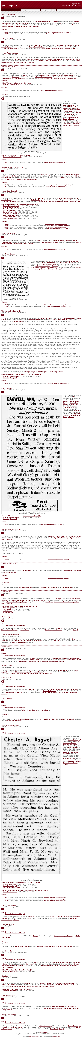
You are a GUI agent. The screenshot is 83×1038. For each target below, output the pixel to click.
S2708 (6, 90)
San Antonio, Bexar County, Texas (12, 48)
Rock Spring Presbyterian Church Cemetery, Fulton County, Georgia (41, 661)
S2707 (6, 186)
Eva (15, 77)
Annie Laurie (22, 946)
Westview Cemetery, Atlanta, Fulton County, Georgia (72, 763)
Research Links (78, 10)
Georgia (37, 45)
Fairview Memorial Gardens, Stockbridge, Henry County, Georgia (58, 201)
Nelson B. (49, 691)
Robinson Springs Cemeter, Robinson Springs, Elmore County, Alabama (30, 986)
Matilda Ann (40, 600)
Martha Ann (9, 210)
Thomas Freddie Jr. (12, 376)
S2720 (6, 249)
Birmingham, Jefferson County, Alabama (44, 267)
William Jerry (10, 216)
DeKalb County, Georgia (11, 201)
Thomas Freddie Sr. (12, 84)
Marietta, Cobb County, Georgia (46, 21)
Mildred (8, 608)
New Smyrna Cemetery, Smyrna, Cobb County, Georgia (60, 48)
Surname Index (31, 10)
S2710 (6, 224)
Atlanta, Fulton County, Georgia (16, 602)
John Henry (45, 983)
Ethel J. (73, 747)
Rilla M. (18, 321)
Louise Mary (48, 264)
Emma (24, 630)
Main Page (24, 10)
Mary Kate (29, 964)
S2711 (6, 225)
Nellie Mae (36, 200)
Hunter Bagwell (44, 1032)
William (8, 612)
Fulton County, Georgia (18, 642)
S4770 (6, 524)
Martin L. (34, 659)
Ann (34, 319)
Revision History (69, 10)
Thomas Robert (64, 45)
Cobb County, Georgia (57, 1029)
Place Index (48, 10)
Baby (7, 209)
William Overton (29, 606)
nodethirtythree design (56, 1036)
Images (54, 10)
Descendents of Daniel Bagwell (15, 625)
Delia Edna (24, 719)
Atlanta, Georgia (72, 261)
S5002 (6, 899)
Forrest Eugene (11, 206)
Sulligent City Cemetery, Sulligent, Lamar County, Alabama (72, 123)
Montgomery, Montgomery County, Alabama (61, 984)
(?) (29, 918)
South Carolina (62, 670)
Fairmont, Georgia (74, 740)
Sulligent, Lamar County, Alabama (14, 78)
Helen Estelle (10, 892)
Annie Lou (33, 59)
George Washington (20, 600)
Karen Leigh (10, 378)
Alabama (76, 410)
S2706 (6, 185)
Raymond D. (10, 213)
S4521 (6, 304)
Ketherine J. (10, 971)
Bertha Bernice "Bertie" (38, 890)
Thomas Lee (24, 155)
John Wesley (10, 215)
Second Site (37, 1036)
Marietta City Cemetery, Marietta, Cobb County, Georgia (56, 268)
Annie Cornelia (21, 23)
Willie (7, 611)
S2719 (6, 33)
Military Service (61, 10)
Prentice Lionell (53, 630)
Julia (7, 609)
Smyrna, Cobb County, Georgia (49, 60)
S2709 (6, 162)
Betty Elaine (10, 218)
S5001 (6, 897)
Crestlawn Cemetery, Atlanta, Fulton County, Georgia (20, 179)
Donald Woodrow (11, 212)
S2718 (6, 32)
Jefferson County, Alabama (43, 77)
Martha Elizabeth (11, 887)
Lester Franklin (9, 25)
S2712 (6, 227)
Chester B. (9, 884)
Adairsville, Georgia (45, 1026)
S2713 (6, 228)
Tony (26, 570)
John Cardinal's (32, 1036)
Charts (42, 10)
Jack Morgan (10, 886)
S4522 (6, 306)
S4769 (6, 383)
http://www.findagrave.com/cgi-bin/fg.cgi (59, 32)
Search (38, 10)
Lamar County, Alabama (72, 104)
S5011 (6, 900)
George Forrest (36, 47)
